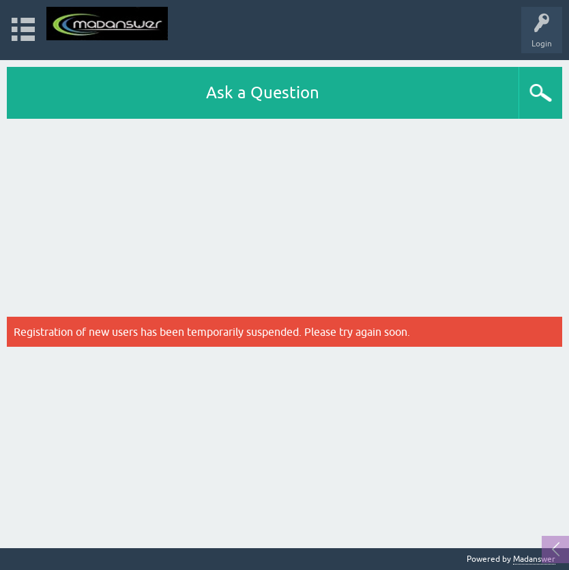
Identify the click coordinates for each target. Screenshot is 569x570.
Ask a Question (262, 92)
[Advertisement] (284, 221)
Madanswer (534, 559)
